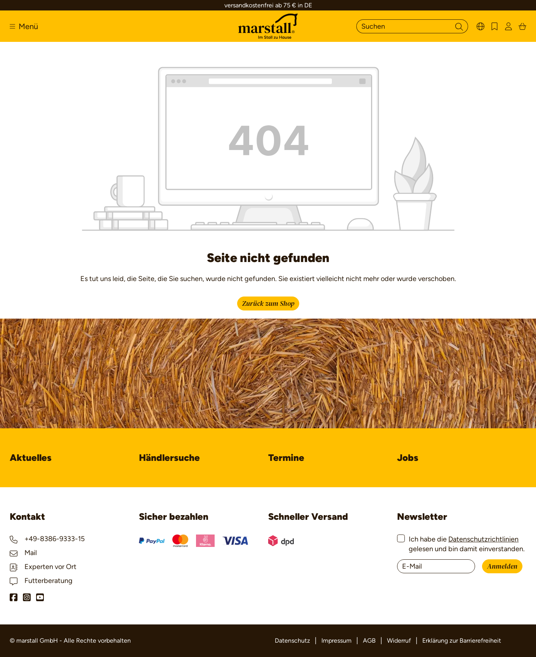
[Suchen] (403, 26)
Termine (286, 457)
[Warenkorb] (522, 26)
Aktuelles (31, 457)
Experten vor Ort (43, 566)
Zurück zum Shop (268, 304)
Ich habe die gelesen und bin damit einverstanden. (467, 544)
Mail (23, 552)
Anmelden (502, 566)
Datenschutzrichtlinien (483, 539)
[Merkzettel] (494, 26)
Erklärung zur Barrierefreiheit (461, 640)
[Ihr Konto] (508, 26)
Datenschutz (292, 640)
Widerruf (399, 640)
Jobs (407, 457)
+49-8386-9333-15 (47, 539)
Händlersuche (169, 457)
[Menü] (24, 26)
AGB (369, 640)
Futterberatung (41, 580)
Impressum (336, 640)
